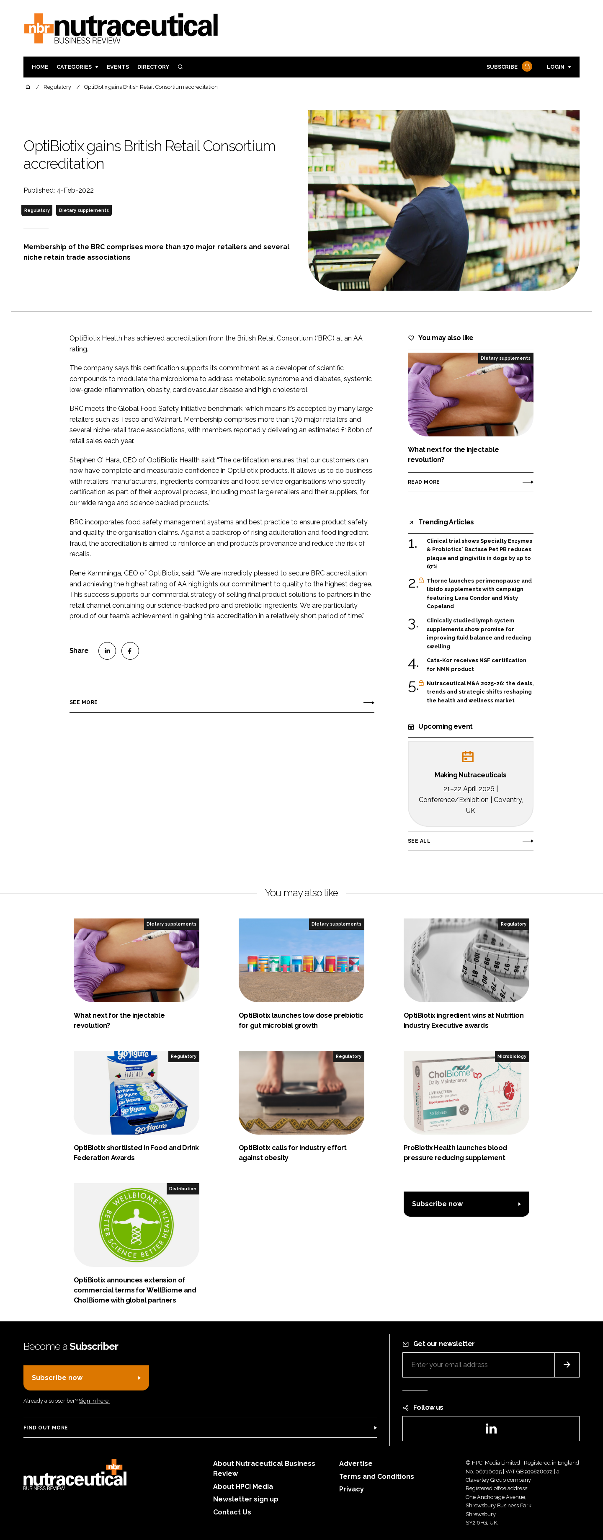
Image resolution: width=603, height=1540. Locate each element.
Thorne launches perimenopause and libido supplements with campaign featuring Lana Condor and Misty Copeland (479, 594)
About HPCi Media (243, 1487)
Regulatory (37, 210)
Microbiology (511, 1056)
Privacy (351, 1489)
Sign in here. (94, 1401)
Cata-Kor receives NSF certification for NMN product (476, 664)
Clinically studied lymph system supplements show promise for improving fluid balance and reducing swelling (479, 634)
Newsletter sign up (245, 1499)
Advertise (356, 1464)
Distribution (182, 1188)
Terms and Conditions (376, 1477)
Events (118, 67)
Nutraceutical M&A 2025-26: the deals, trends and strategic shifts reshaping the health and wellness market (480, 692)
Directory (153, 67)
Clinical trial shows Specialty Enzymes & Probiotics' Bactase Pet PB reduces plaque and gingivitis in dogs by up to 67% (479, 554)
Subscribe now (437, 1204)
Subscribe (508, 67)
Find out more (45, 1428)
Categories (74, 67)
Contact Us (232, 1512)
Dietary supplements (84, 210)
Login (555, 67)
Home (40, 67)
